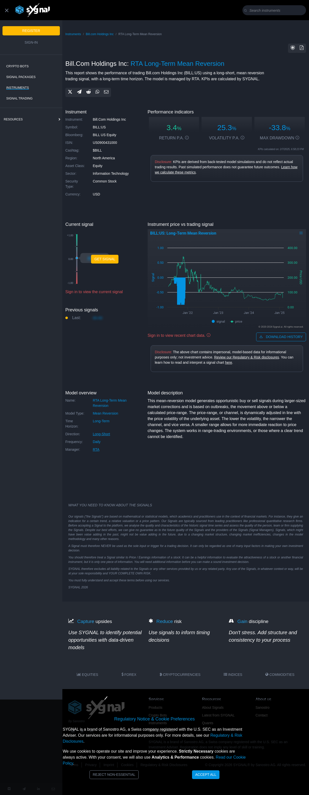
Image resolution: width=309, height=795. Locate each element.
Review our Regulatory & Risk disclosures (246, 357)
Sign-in (31, 42)
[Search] (275, 10)
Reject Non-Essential (114, 775)
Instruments (17, 87)
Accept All (205, 775)
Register (31, 31)
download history (281, 337)
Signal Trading (19, 98)
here (228, 362)
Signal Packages (21, 77)
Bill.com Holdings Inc (99, 34)
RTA (96, 449)
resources (13, 119)
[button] (293, 48)
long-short (101, 434)
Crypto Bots (17, 66)
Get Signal (104, 259)
